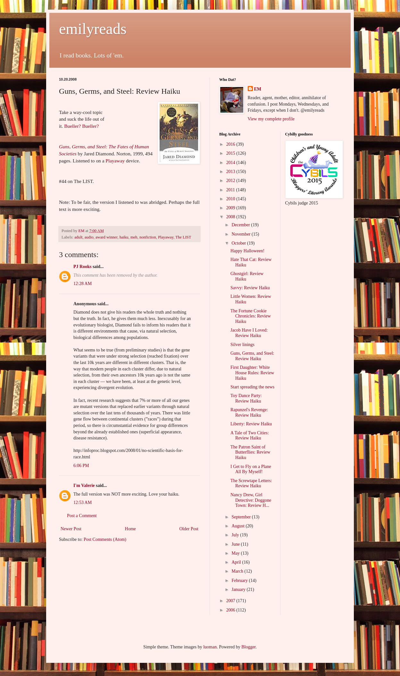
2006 (231, 610)
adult (78, 237)
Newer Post (71, 528)
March (237, 571)
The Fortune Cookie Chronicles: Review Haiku (250, 316)
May (236, 553)
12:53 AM (82, 502)
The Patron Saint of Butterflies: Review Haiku (250, 452)
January (238, 589)
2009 (231, 207)
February (240, 580)
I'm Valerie (84, 485)
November (241, 234)
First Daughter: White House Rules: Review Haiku (252, 373)
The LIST (183, 237)
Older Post (189, 528)
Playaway (115, 160)
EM (258, 89)
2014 (231, 162)
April (236, 562)
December (241, 224)
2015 (231, 153)
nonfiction (147, 237)
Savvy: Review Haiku (250, 287)
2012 (231, 180)
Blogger (248, 647)
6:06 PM (81, 465)
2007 (231, 600)
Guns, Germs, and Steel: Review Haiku (252, 356)
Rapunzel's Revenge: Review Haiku (249, 412)
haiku (124, 237)
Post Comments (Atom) (105, 539)
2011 (231, 189)
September (241, 517)
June (236, 544)
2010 (231, 198)
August (238, 526)
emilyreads (93, 28)
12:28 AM (82, 283)
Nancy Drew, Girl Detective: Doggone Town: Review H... (250, 500)
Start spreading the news (252, 387)
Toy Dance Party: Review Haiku (246, 398)
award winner (106, 237)
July (235, 535)
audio (89, 237)
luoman (210, 647)
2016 (231, 144)
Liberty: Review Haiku (251, 423)
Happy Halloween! (247, 250)
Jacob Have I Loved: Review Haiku (249, 333)
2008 (231, 216)
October (239, 243)
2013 (231, 171)
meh (134, 237)
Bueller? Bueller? (81, 126)
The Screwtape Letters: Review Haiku (251, 483)
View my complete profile (271, 119)
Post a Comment (82, 515)
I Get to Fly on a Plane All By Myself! (250, 469)
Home (130, 528)
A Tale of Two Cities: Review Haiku (249, 435)
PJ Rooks (82, 266)
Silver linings (242, 344)
